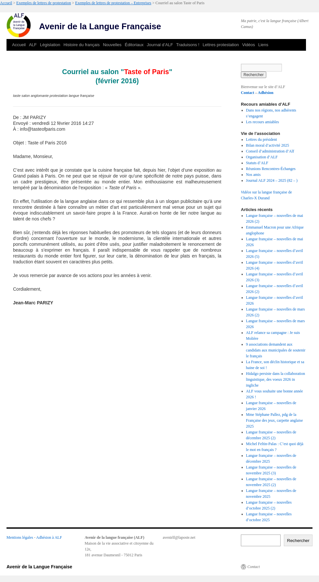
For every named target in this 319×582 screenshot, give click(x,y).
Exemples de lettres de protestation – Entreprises (113, 3)
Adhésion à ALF (49, 537)
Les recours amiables (262, 122)
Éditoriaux (134, 44)
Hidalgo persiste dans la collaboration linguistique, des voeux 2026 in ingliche (275, 379)
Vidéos (248, 44)
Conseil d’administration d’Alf (270, 151)
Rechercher (298, 540)
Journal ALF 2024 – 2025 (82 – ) (272, 180)
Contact (247, 92)
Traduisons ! (187, 44)
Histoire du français (81, 44)
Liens (263, 44)
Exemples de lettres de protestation (43, 3)
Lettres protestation (220, 44)
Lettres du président (261, 139)
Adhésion (265, 92)
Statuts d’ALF (257, 163)
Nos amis (253, 174)
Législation (50, 44)
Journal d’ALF (160, 44)
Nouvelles (112, 44)
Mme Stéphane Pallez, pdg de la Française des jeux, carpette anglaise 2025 (274, 420)
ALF (33, 44)
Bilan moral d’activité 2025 (267, 145)
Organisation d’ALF (262, 157)
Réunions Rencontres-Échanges (271, 168)
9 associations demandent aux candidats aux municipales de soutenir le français (276, 350)
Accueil (6, 3)
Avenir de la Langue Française (100, 26)
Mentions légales (20, 537)
